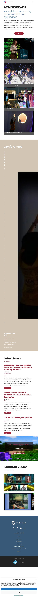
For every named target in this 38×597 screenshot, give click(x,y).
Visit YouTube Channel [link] (9, 470)
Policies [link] (21, 595)
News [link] (5, 375)
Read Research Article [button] (19, 453)
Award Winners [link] (7, 373)
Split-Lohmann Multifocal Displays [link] (19, 445)
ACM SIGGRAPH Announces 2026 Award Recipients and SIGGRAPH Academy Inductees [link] (18, 367)
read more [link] (7, 387)
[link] (8, 2)
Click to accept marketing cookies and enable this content (19, 482)
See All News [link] (7, 361)
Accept (19, 589)
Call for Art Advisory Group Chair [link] (18, 417)
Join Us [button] (19, 33)
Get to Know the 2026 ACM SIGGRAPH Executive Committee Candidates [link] (17, 394)
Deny (19, 592)
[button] (36, 579)
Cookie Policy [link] (17, 595)
